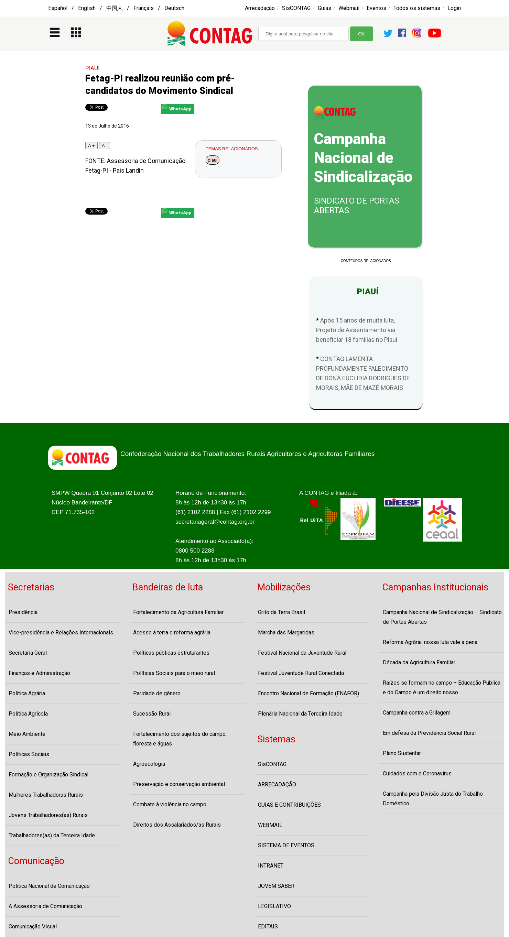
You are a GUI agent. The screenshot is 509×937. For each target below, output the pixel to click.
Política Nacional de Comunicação (49, 886)
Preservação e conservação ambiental (179, 784)
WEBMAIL (270, 825)
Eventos (376, 8)
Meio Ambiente (27, 734)
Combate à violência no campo (169, 804)
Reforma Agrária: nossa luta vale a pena (430, 642)
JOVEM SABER (276, 886)
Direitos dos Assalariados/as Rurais (177, 824)
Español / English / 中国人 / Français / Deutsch (116, 8)
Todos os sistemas (416, 8)
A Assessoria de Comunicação (45, 906)
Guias (324, 8)
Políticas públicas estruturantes (171, 653)
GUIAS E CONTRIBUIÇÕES (289, 805)
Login (454, 8)
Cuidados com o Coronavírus (417, 773)
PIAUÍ (92, 68)
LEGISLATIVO (274, 906)
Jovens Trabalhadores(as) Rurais (48, 815)
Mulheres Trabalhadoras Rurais (46, 795)
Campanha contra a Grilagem (417, 712)
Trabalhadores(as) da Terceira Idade (52, 835)
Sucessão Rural (152, 713)
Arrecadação (260, 8)
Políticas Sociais (29, 754)
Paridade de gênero (157, 693)
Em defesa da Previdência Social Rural (429, 733)
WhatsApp (177, 107)
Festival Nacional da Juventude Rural (302, 653)
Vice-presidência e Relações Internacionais (61, 632)
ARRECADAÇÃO (277, 784)
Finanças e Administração (39, 673)
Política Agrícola (28, 713)
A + (91, 145)
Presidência (23, 612)
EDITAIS (268, 926)
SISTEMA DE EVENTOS (286, 845)
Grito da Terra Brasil (281, 612)
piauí (212, 160)
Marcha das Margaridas (286, 632)
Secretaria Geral (28, 653)
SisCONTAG (296, 8)
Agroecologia (149, 764)
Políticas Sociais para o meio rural (174, 673)
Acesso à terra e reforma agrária (171, 632)
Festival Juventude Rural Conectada (301, 673)
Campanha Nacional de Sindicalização (363, 158)
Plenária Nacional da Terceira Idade (300, 713)
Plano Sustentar (402, 753)
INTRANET (270, 865)
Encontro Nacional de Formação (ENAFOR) (308, 693)
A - (104, 145)
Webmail (348, 8)
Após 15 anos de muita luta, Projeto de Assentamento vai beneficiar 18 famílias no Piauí (356, 330)
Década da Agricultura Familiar (419, 662)
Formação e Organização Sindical (48, 774)
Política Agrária (27, 693)
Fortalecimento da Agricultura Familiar (178, 612)
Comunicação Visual (33, 926)
